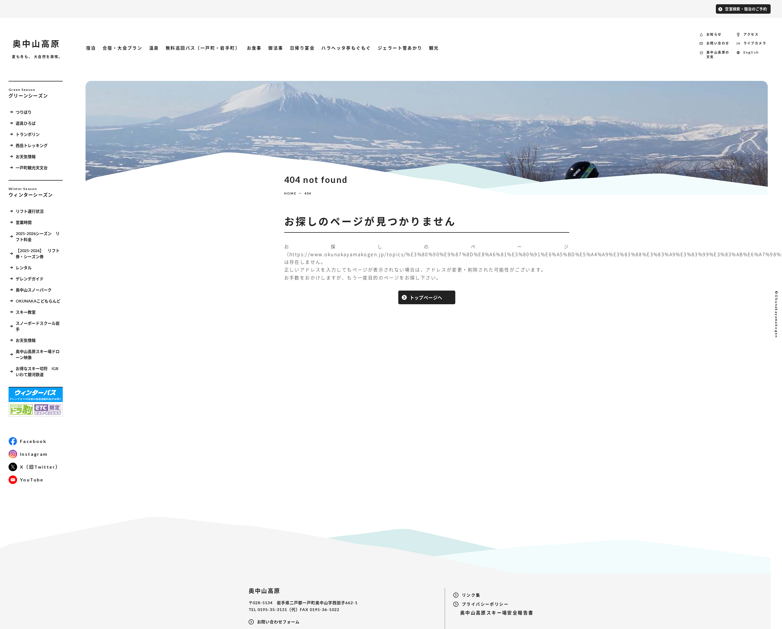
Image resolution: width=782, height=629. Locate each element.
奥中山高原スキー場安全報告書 (493, 612)
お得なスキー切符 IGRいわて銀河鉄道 (37, 371)
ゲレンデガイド (30, 278)
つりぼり (24, 111)
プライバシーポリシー (485, 604)
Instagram (34, 454)
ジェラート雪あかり (400, 47)
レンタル (24, 267)
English (751, 52)
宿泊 (91, 47)
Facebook (33, 441)
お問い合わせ (717, 43)
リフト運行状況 (30, 211)
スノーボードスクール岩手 (38, 325)
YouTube (32, 479)
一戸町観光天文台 (32, 167)
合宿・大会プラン (122, 47)
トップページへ (425, 297)
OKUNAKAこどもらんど (38, 300)
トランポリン (28, 134)
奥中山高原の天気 (717, 54)
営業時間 (24, 222)
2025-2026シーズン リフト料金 (38, 236)
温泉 (154, 47)
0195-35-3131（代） (278, 609)
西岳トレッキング (32, 145)
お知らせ (714, 34)
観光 (434, 47)
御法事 (275, 47)
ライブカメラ (755, 43)
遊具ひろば (26, 123)
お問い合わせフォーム (278, 621)
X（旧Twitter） (40, 466)
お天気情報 (26, 156)
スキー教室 (26, 311)
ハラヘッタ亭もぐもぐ (346, 47)
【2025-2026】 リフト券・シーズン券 (38, 253)
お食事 (254, 47)
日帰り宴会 (302, 47)
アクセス (751, 34)
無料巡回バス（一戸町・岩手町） (203, 47)
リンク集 (471, 595)
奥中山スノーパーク (34, 289)
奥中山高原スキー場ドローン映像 (38, 354)
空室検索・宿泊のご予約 (746, 8)
